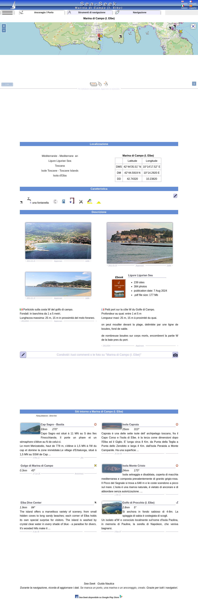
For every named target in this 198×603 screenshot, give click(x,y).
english (184, 3)
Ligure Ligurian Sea (60, 160)
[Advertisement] (99, 114)
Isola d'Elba (60, 175)
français (192, 3)
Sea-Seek (99, 4)
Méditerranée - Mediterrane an (60, 156)
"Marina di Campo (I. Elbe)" (99, 354)
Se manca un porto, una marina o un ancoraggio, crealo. (113, 587)
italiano (184, 7)
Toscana (60, 165)
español (192, 7)
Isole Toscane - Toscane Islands (59, 170)
